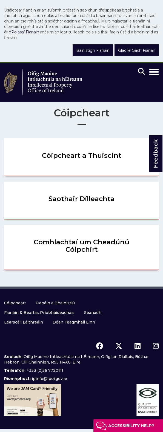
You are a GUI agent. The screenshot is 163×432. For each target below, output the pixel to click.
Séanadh (92, 312)
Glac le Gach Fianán (136, 50)
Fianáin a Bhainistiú (55, 303)
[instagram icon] (156, 346)
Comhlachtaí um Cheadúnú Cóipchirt (81, 245)
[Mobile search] (141, 72)
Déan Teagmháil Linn (74, 322)
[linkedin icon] (138, 346)
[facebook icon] (99, 346)
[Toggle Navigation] (154, 71)
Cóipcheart (15, 303)
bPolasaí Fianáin (24, 32)
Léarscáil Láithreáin (23, 322)
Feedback (155, 153)
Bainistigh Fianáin (93, 50)
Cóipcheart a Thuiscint (81, 155)
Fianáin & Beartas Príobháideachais (39, 312)
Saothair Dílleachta (81, 199)
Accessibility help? (131, 425)
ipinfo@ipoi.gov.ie (49, 378)
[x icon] (118, 346)
